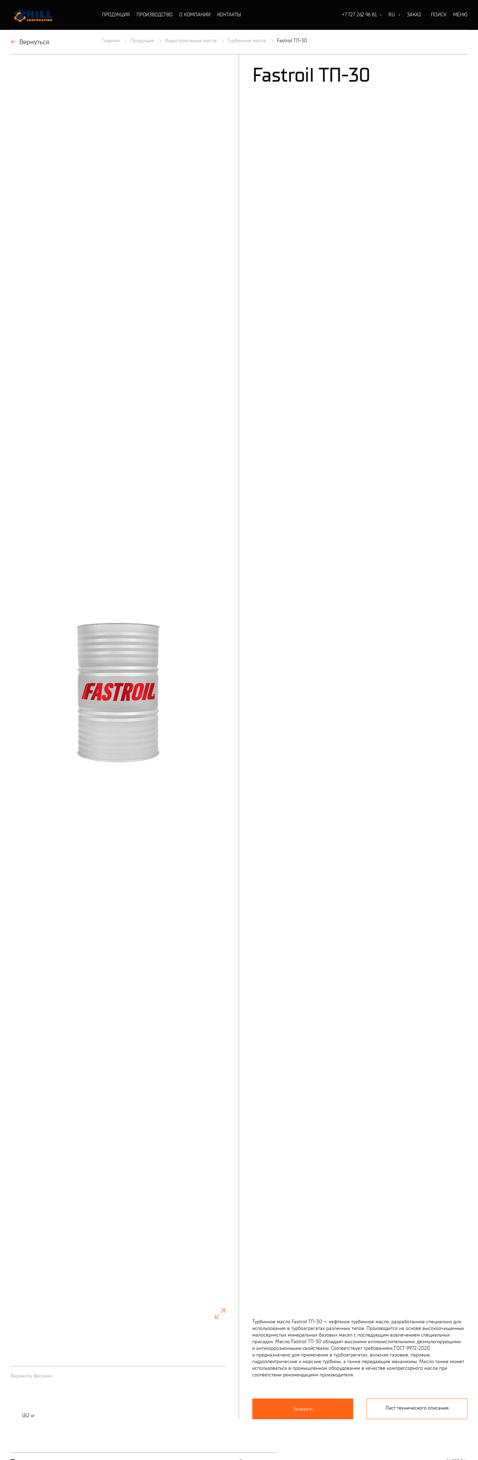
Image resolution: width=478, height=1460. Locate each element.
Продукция (116, 15)
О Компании (194, 15)
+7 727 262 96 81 (359, 15)
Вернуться (30, 42)
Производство (154, 15)
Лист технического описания (417, 1326)
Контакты (229, 15)
